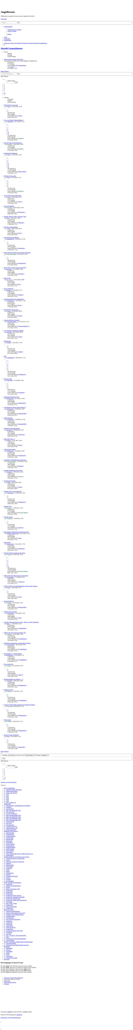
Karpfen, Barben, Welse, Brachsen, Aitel (15, 216)
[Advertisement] (31, 4)
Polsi (7, 218)
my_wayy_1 (9, 279)
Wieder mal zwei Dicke (10, 611)
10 (8, 132)
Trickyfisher (10, 419)
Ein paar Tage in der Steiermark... (13, 143)
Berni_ (8, 623)
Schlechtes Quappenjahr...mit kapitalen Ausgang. (17, 643)
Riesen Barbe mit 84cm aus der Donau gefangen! (17, 252)
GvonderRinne (22, 639)
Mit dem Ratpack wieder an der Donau (14, 553)
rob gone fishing (11, 254)
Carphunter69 (22, 628)
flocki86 (9, 680)
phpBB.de (19, 1014)
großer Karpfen (8, 418)
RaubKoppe (9, 655)
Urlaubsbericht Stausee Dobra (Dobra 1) (15, 407)
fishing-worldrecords (13, 533)
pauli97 (12, 67)
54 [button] (4, 93)
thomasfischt (21, 263)
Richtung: (42, 755)
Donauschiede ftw (9, 601)
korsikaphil (10, 577)
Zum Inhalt (4, 19)
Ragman (8, 290)
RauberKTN (10, 239)
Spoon (9, 440)
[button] (4, 79)
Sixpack (20, 476)
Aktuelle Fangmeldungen (12, 48)
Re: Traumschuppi (21, 65)
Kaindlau (9, 207)
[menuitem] (14, 29)
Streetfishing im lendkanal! (11, 237)
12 (8, 167)
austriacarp (9, 430)
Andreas (9, 602)
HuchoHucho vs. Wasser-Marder (13, 653)
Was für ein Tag (8, 517)
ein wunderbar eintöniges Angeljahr (13, 330)
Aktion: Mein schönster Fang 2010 (13, 59)
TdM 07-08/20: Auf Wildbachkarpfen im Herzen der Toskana (20, 586)
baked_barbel (22, 171)
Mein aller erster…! (9, 439)
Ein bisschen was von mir (11, 105)
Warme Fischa (8, 379)
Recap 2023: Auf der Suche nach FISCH (15, 267)
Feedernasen (7, 341)
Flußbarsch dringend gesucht (12, 428)
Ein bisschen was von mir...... (12, 309)
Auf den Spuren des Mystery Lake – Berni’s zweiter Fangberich (21, 622)
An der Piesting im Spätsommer (12, 195)
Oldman (9, 691)
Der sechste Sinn (8, 664)
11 (8, 134)
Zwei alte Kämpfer (9, 206)
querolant (9, 269)
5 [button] (4, 90)
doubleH (20, 138)
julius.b (20, 675)
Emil (8, 177)
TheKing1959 (22, 607)
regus (8, 482)
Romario (9, 472)
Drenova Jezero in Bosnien (11, 735)
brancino (20, 466)
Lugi (19, 538)
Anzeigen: (9, 755)
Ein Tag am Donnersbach (11, 227)
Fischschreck (10, 644)
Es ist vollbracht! (8, 288)
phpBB (9, 1012)
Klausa (9, 342)
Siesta (8, 736)
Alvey (9, 155)
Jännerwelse (7, 542)
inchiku (20, 351)
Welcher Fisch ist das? (10, 176)
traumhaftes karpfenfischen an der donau (15, 460)
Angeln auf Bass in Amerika (11, 320)
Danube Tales (7, 506)
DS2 (5, 356)
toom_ (20, 305)
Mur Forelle (7, 278)
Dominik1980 (22, 413)
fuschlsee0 (21, 548)
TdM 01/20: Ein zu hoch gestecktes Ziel (15, 632)
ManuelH (20, 222)
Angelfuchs (10, 121)
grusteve (20, 527)
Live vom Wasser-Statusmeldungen (13, 120)
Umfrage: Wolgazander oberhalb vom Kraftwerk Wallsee (19, 705)
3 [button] (4, 87)
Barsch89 (9, 380)
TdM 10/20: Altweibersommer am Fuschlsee (16, 575)
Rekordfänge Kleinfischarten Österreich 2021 (16, 532)
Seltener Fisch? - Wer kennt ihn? (13, 491)
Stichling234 (10, 300)
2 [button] (4, 85)
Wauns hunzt (7, 720)
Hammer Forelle (8, 689)
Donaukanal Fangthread (10, 153)
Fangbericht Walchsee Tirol (11, 397)
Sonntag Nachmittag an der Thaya (13, 470)
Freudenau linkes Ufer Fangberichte (14, 299)
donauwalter (10, 493)
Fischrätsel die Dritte (9, 481)
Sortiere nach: (26, 755)
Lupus (9, 106)
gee (19, 284)
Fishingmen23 (22, 685)
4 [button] (4, 88)
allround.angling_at (12, 321)
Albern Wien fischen (9, 449)
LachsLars (21, 581)
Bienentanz (21, 212)
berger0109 (21, 747)
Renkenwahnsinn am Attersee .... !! (13, 679)
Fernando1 (21, 392)
